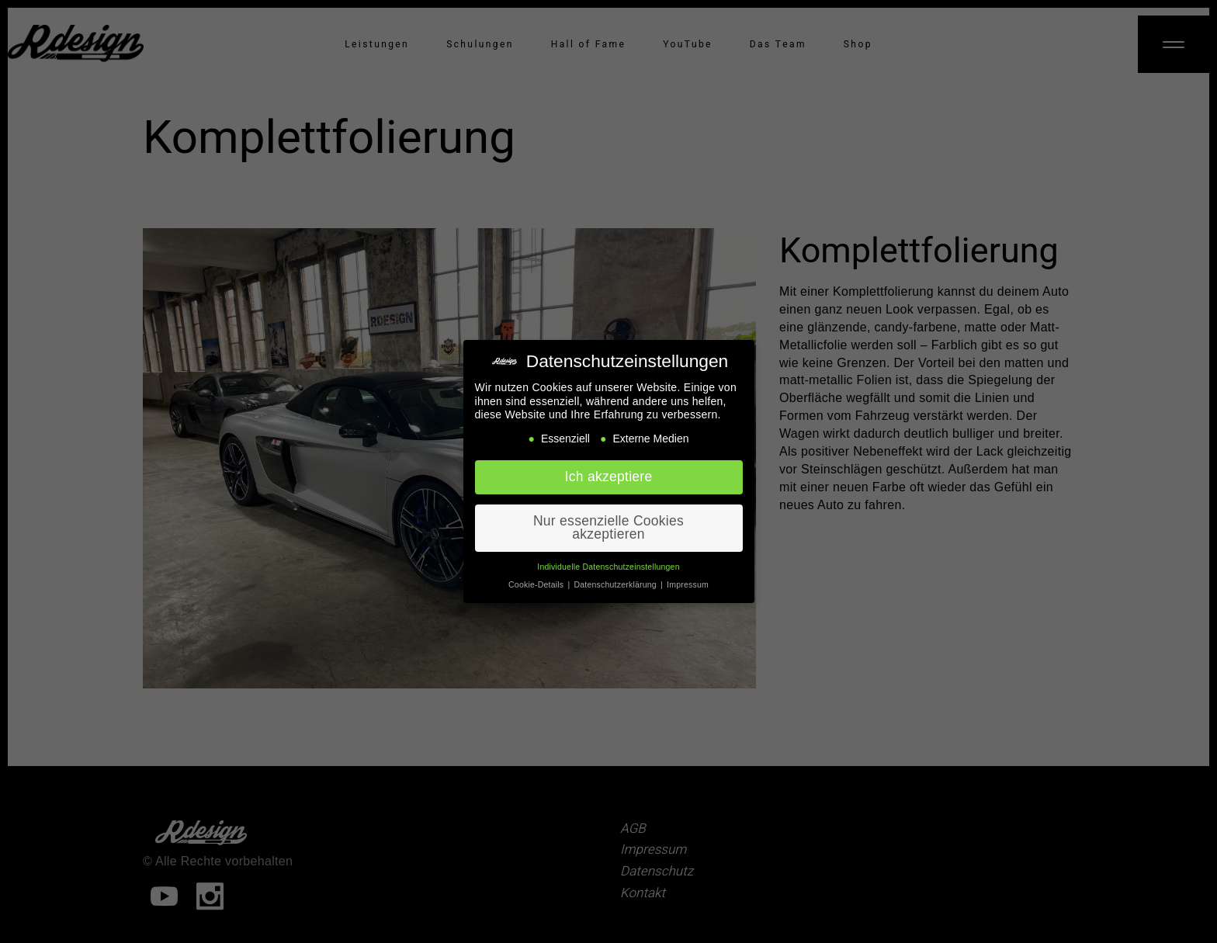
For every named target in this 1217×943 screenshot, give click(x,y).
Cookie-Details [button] (537, 578)
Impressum (688, 578)
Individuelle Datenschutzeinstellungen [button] (608, 560)
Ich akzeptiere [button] (609, 470)
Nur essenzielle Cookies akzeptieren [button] (608, 521)
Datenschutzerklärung (616, 578)
